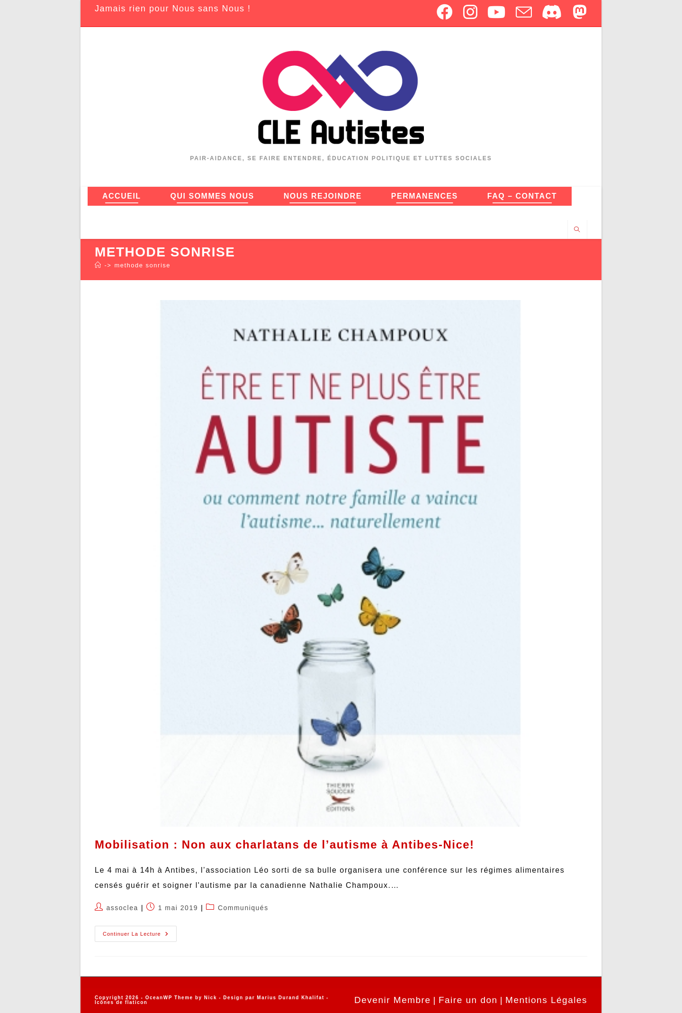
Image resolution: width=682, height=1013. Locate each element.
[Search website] (577, 230)
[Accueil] (98, 265)
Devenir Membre (392, 1000)
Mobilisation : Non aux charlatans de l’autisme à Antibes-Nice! (285, 844)
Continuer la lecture (140, 931)
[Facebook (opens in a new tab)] (445, 12)
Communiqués (243, 908)
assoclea (122, 908)
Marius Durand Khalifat (291, 997)
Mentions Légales (546, 1000)
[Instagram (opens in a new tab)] (470, 12)
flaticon (136, 1002)
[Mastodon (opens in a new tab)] (578, 12)
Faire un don (468, 1000)
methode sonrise (142, 265)
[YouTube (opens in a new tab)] (497, 12)
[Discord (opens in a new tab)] (552, 12)
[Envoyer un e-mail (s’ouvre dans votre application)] (524, 12)
